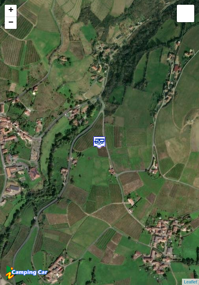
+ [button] (10, 11)
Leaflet (190, 281)
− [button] (10, 23)
